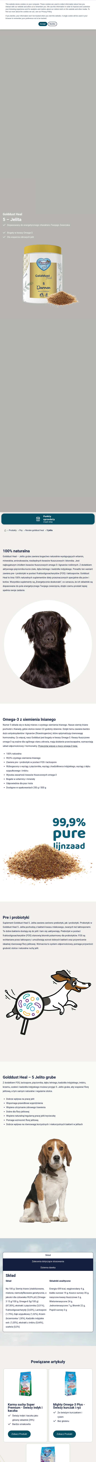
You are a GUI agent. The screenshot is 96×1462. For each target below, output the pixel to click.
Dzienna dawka (48, 1267)
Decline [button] (52, 24)
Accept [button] (43, 24)
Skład (48, 1255)
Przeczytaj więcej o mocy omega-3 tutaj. (58, 746)
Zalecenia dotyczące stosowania (48, 1261)
